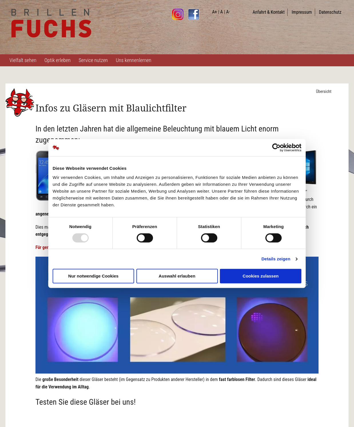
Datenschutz (330, 12)
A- (228, 12)
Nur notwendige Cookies (93, 276)
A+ (214, 12)
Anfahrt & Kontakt (268, 12)
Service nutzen (93, 60)
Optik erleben (57, 60)
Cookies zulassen (261, 276)
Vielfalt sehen (22, 60)
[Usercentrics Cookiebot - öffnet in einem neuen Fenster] (276, 147)
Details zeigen (275, 258)
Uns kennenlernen (133, 60)
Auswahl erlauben (177, 276)
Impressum (302, 12)
